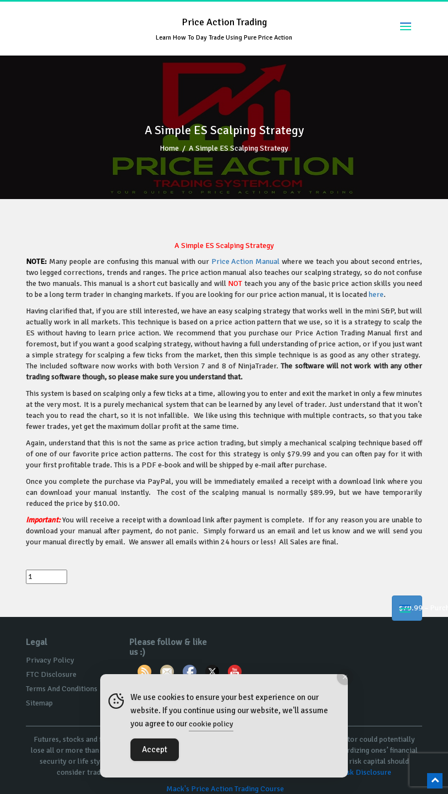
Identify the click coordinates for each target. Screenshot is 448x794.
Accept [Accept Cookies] (154, 749)
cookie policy (211, 724)
